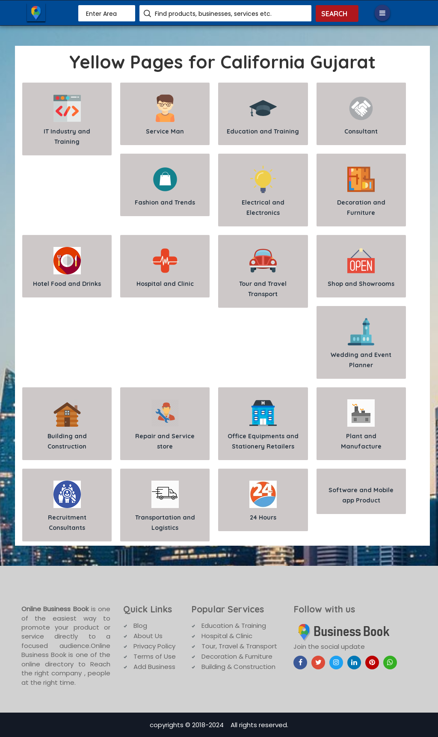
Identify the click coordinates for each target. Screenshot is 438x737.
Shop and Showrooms (361, 267)
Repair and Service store (165, 424)
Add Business (154, 666)
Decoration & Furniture (236, 656)
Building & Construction (238, 666)
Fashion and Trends (165, 186)
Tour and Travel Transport (263, 272)
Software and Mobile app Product (361, 495)
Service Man (165, 115)
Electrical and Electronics (263, 191)
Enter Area (101, 13)
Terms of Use (154, 656)
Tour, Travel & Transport (239, 646)
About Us (148, 635)
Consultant (361, 115)
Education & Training (233, 625)
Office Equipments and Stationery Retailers (263, 424)
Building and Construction (67, 424)
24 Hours (263, 501)
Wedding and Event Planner (361, 343)
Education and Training (263, 115)
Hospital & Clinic (226, 635)
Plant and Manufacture (361, 424)
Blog (140, 625)
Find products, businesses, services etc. (213, 13)
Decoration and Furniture (361, 191)
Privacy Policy (154, 646)
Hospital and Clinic (165, 267)
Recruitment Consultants (67, 506)
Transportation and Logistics (165, 506)
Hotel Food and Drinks (67, 267)
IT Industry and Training (67, 120)
